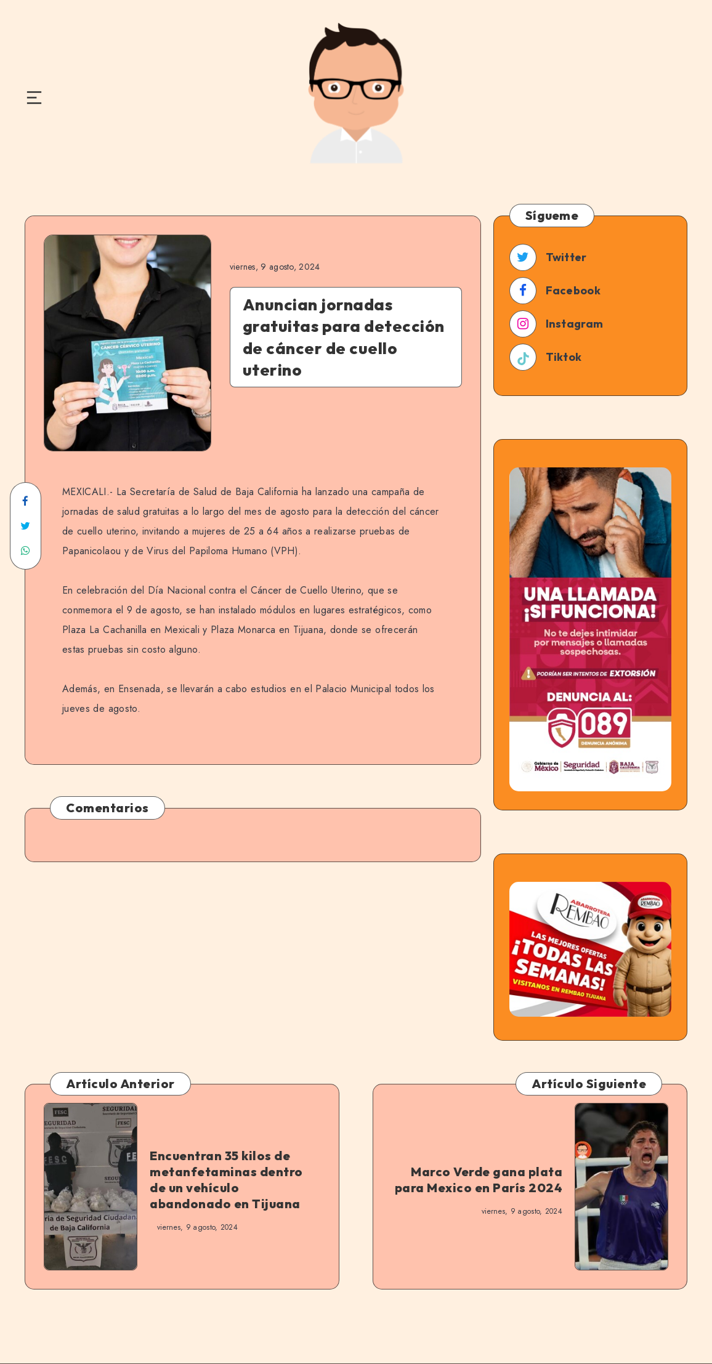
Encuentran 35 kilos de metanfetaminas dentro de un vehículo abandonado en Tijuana (226, 1179)
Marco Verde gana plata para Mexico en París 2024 (479, 1179)
